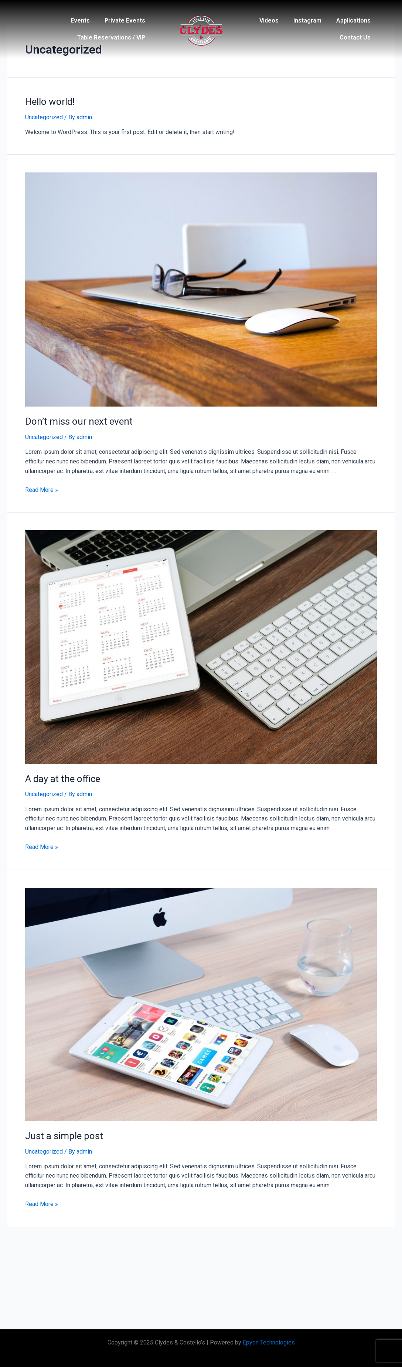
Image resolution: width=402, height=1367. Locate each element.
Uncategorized (44, 117)
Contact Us (355, 37)
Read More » (41, 489)
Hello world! (50, 101)
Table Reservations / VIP (111, 37)
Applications (353, 20)
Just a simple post (64, 1135)
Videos (269, 20)
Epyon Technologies (269, 1342)
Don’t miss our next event (79, 421)
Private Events (125, 20)
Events (80, 20)
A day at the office (62, 778)
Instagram (307, 20)
